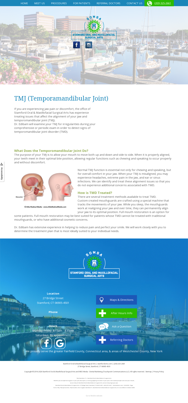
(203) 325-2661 (162, 3)
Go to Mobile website (94, 396)
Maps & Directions (121, 300)
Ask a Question (121, 326)
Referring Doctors (121, 340)
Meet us (39, 3)
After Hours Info (121, 313)
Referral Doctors (108, 3)
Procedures (59, 3)
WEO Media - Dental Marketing (90, 371)
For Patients (81, 3)
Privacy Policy (158, 371)
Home (24, 3)
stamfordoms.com (104, 364)
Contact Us (134, 3)
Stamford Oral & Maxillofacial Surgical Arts (59, 371)
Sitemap (148, 371)
